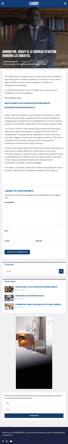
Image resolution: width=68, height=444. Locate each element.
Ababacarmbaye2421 (11, 62)
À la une (6, 64)
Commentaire (10, 203)
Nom (7, 231)
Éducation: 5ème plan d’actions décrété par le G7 (20, 108)
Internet (31, 64)
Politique (37, 64)
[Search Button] (61, 272)
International (24, 64)
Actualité (12, 64)
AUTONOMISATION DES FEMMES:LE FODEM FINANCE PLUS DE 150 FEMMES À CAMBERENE (38, 305)
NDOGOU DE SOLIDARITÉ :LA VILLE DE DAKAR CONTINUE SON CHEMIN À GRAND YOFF (27, 103)
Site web (39, 241)
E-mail (7, 241)
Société (43, 64)
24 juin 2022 (26, 62)
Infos (18, 64)
